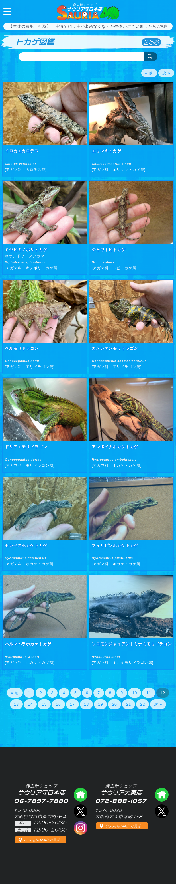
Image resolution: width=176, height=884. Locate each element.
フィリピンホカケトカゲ (115, 545)
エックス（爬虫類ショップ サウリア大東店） (162, 811)
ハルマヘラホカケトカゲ (28, 644)
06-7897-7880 (167, 11)
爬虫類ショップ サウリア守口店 (80, 795)
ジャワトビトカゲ (109, 249)
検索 (150, 56)
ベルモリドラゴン (22, 348)
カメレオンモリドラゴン (115, 348)
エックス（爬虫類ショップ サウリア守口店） (80, 811)
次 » (166, 73)
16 (58, 704)
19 (100, 704)
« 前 (149, 73)
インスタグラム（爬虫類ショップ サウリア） (80, 828)
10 (134, 693)
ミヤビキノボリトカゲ (26, 249)
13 (16, 704)
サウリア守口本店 (84, 7)
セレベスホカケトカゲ (26, 545)
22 (142, 704)
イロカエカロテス (22, 151)
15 (44, 704)
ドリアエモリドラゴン (26, 446)
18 (86, 704)
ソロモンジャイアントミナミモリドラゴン (132, 644)
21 (128, 704)
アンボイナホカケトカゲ (115, 446)
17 (72, 704)
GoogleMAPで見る (42, 840)
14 (30, 704)
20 (114, 704)
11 (148, 693)
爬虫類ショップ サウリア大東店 (162, 795)
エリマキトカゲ (106, 151)
